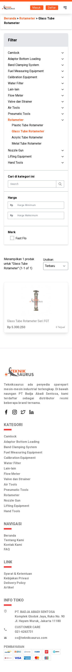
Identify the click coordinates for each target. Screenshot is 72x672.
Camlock (13, 53)
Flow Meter (15, 95)
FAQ (7, 549)
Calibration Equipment (22, 77)
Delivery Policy (15, 583)
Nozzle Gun (15, 150)
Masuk (36, 7)
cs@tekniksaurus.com (31, 638)
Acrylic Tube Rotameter (27, 137)
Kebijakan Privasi (16, 578)
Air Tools (14, 107)
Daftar (52, 7)
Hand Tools (15, 162)
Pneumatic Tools (19, 114)
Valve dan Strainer (20, 101)
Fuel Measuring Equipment (26, 71)
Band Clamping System (23, 65)
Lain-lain (13, 89)
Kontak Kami (13, 545)
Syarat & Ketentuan (18, 574)
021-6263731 (24, 631)
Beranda (10, 18)
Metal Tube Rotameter (26, 143)
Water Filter (15, 83)
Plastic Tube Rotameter (27, 125)
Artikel (9, 587)
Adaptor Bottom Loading (24, 59)
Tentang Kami (14, 540)
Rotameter (27, 18)
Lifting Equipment (19, 156)
